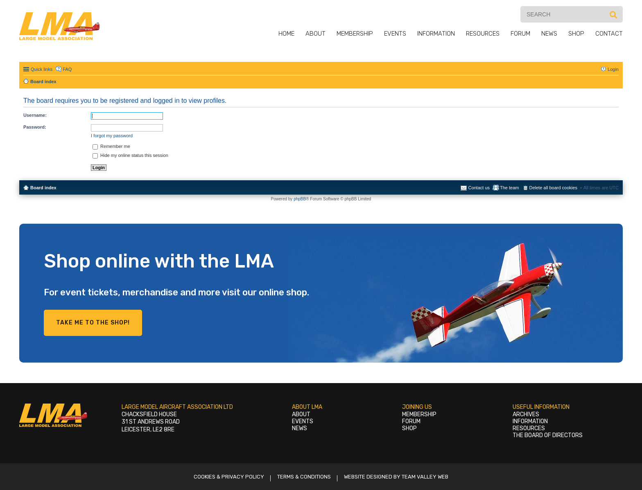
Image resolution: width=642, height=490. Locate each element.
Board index (43, 187)
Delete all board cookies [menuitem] (553, 187)
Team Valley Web (425, 477)
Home (286, 33)
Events (395, 33)
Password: (34, 127)
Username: (35, 115)
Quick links (41, 69)
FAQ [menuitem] (67, 69)
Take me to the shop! (93, 322)
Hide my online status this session (130, 155)
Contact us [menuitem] (479, 187)
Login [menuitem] (613, 69)
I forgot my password (112, 135)
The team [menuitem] (509, 187)
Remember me (111, 146)
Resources (483, 33)
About (315, 33)
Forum (520, 33)
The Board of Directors (548, 435)
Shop (576, 33)
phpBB (300, 199)
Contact (609, 33)
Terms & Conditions (304, 477)
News (549, 33)
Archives (526, 414)
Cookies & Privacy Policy (229, 477)
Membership (355, 33)
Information (436, 33)
